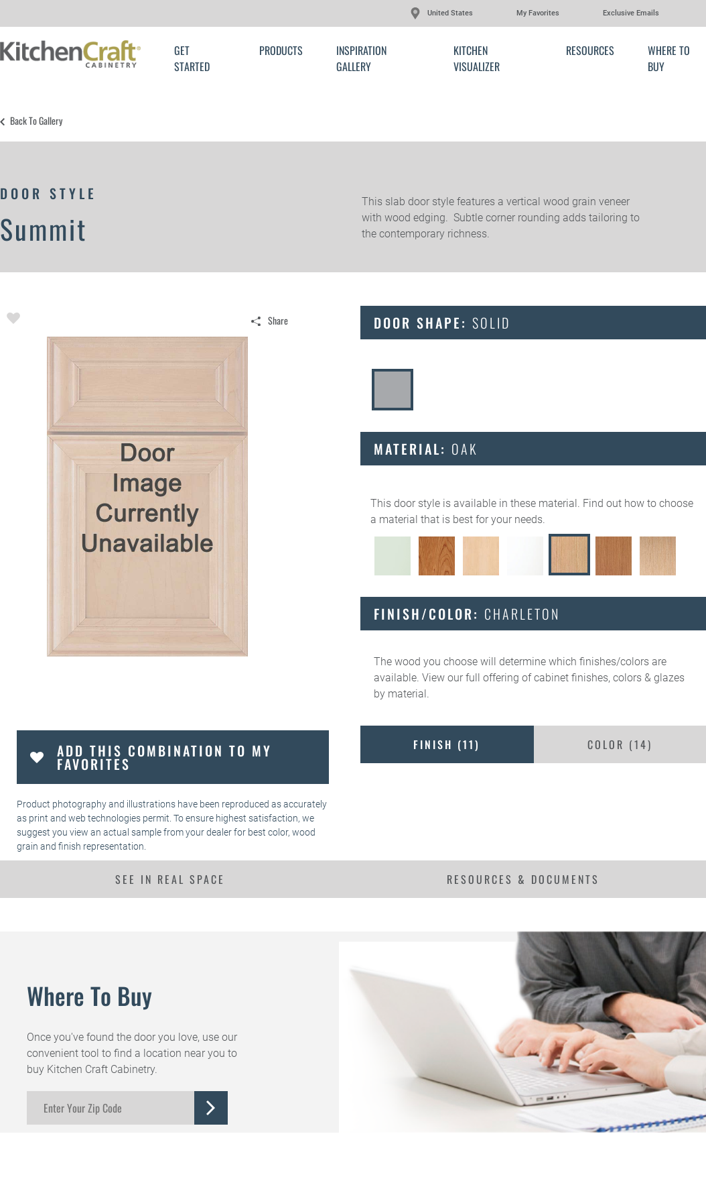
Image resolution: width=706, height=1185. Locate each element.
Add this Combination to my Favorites (164, 757)
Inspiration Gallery (361, 58)
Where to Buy (669, 58)
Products (281, 50)
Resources (590, 50)
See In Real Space (170, 879)
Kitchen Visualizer (476, 58)
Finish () (446, 744)
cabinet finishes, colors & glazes (609, 677)
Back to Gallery (36, 120)
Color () (619, 744)
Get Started (192, 58)
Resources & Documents (523, 879)
